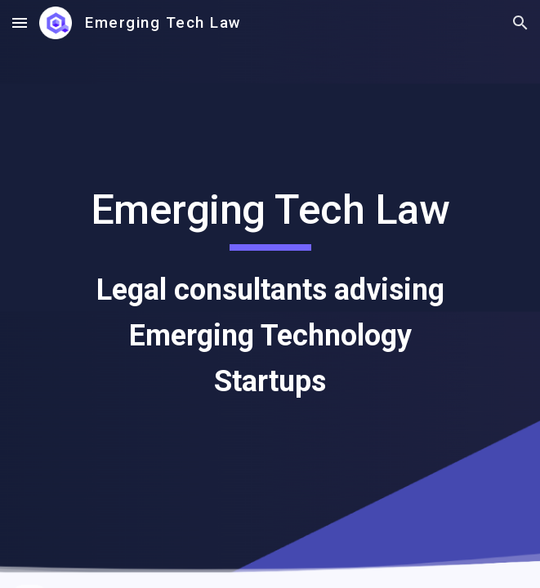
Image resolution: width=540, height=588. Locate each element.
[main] (270, 294)
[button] (19, 22)
